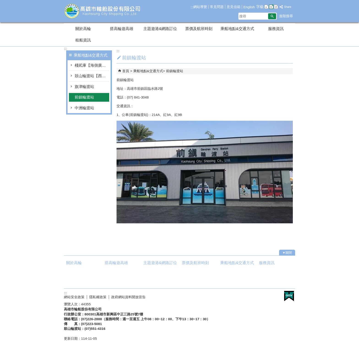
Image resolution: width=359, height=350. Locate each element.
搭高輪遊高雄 (121, 29)
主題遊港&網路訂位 (160, 29)
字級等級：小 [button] (266, 7)
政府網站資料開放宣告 (128, 297)
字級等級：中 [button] (271, 7)
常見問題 (217, 7)
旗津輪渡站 (84, 87)
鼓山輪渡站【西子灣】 (92, 76)
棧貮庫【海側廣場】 (92, 65)
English (249, 7)
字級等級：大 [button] (276, 7)
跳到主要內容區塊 (2, 2)
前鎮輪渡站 (84, 97)
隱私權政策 (97, 297)
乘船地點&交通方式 (237, 29)
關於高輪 (83, 29)
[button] (272, 16)
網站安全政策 (74, 297)
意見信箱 (233, 7)
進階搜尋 (286, 16)
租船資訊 (83, 40)
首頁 (125, 71)
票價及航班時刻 (198, 29)
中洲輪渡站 (84, 108)
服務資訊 (276, 29)
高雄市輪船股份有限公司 (102, 11)
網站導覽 (200, 7)
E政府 (289, 296)
